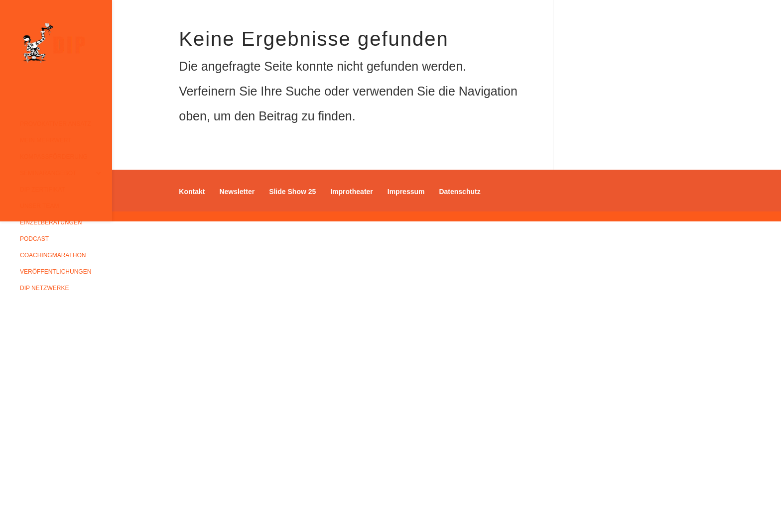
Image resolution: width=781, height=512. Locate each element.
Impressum (406, 192)
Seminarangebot (48, 173)
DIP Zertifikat (42, 189)
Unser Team (39, 206)
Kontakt (192, 192)
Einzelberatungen (51, 222)
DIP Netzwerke (44, 288)
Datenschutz (459, 192)
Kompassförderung (54, 156)
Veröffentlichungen (55, 271)
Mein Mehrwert (46, 140)
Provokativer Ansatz (55, 123)
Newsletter (237, 192)
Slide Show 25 (292, 192)
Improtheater (351, 192)
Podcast (34, 238)
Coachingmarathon (53, 255)
